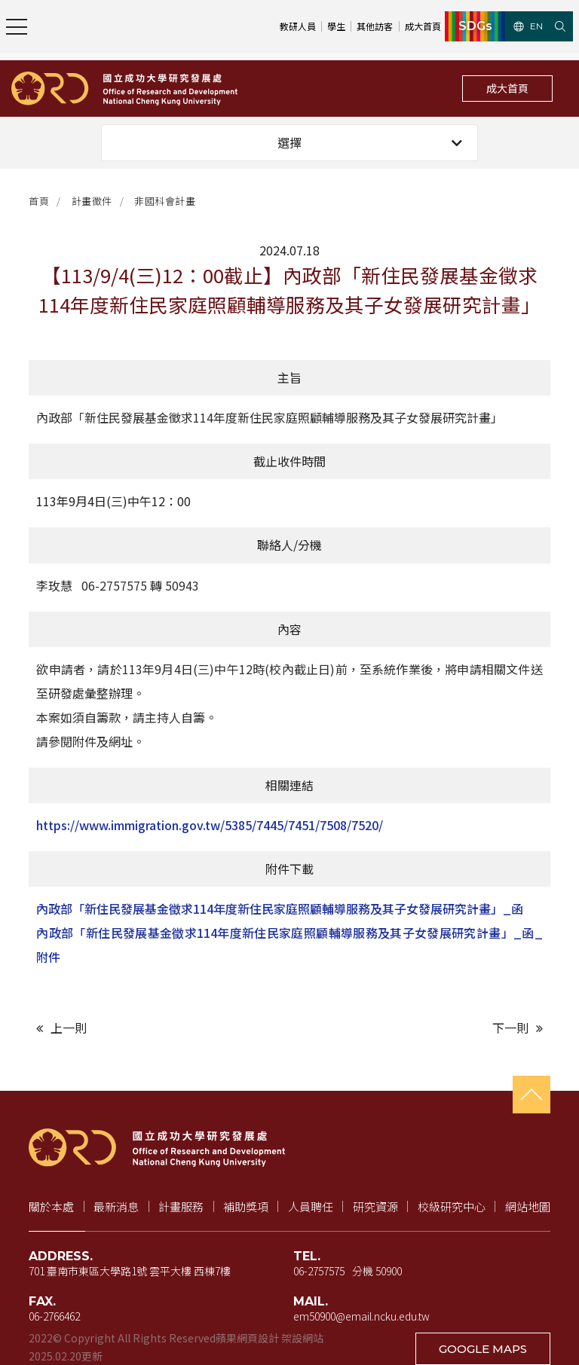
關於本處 (51, 1206)
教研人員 (298, 26)
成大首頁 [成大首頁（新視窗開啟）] (423, 26)
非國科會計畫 (164, 201)
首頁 (39, 201)
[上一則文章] (159, 1028)
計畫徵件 (92, 201)
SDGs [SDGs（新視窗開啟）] (475, 26)
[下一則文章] (420, 1028)
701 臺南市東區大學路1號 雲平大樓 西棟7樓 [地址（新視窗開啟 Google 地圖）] (130, 1270)
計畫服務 (181, 1206)
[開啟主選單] (16, 26)
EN (528, 26)
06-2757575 (319, 1270)
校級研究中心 (452, 1206)
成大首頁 (507, 88)
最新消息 (116, 1206)
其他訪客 (375, 26)
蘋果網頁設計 (247, 1337)
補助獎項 (245, 1206)
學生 (336, 26)
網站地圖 (527, 1206)
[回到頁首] (531, 1094)
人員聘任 (310, 1206)
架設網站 (302, 1337)
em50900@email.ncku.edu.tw (361, 1316)
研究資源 (375, 1206)
